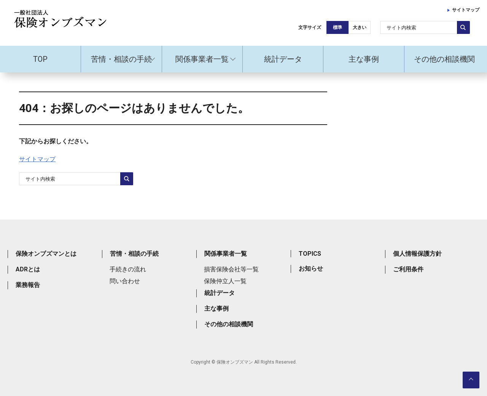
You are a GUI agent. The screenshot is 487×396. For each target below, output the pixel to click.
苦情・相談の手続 (121, 59)
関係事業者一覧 (202, 59)
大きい (359, 27)
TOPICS (310, 253)
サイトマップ (465, 10)
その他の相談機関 (444, 59)
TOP (40, 59)
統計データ (283, 59)
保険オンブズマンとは (46, 253)
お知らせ (311, 268)
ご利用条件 (408, 269)
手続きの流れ (128, 269)
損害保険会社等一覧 (231, 269)
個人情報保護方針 (417, 253)
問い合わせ (125, 281)
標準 (337, 27)
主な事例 (364, 59)
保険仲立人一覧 (225, 281)
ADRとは (28, 269)
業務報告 (28, 285)
